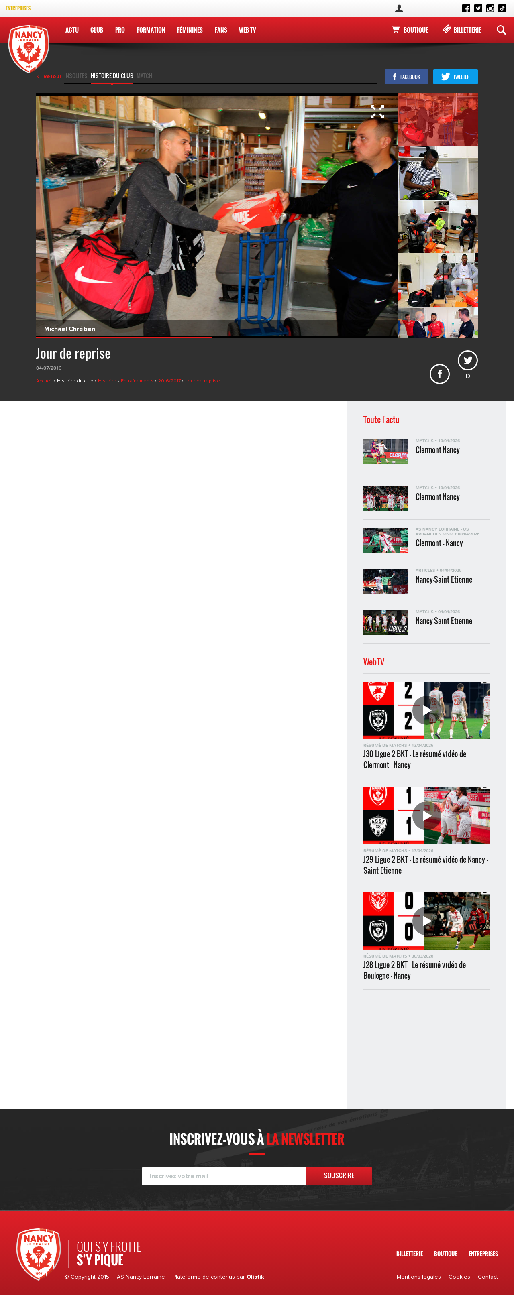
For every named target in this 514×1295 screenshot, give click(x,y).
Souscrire (339, 1175)
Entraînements (138, 381)
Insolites (76, 76)
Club (96, 29)
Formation (151, 29)
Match (144, 76)
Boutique (416, 29)
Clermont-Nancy (438, 450)
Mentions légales (419, 1277)
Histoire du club (112, 76)
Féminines (190, 29)
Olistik (255, 1277)
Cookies (459, 1277)
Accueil (45, 381)
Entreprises (18, 8)
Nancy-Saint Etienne (444, 580)
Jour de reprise (202, 381)
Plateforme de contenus (204, 1277)
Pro (120, 29)
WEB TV (247, 29)
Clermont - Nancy (439, 543)
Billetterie (467, 29)
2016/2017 (170, 381)
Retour (52, 76)
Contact (488, 1277)
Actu (72, 29)
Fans (221, 29)
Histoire (108, 381)
